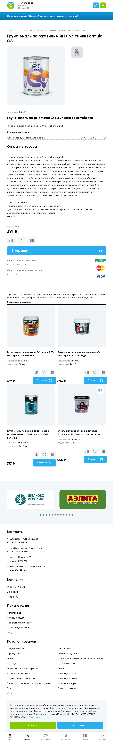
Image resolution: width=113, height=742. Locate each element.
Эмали (79, 30)
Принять (33, 725)
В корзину (56, 250)
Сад (9, 693)
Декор (10, 658)
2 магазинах (18, 443)
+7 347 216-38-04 (87, 138)
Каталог (25, 30)
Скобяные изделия (68, 653)
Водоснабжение (16, 648)
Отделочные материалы (21, 678)
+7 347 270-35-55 (17, 542)
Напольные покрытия (19, 673)
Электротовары (67, 688)
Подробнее (34, 717)
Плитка (11, 688)
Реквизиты (12, 596)
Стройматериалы (68, 663)
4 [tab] (49, 515)
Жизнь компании (16, 586)
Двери (61, 668)
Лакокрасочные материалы (53, 30)
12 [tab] (72, 515)
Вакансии (12, 591)
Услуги (10, 632)
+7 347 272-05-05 (17, 560)
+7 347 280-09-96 (17, 551)
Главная (11, 30)
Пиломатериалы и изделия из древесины (80, 658)
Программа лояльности (20, 622)
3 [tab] (46, 515)
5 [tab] (52, 515)
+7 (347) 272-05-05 (25, 3)
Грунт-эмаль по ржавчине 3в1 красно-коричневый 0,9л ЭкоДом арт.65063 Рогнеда (29, 434)
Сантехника (64, 648)
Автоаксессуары (67, 683)
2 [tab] (43, 515)
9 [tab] (64, 515)
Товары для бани (67, 673)
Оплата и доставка (18, 627)
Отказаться (80, 725)
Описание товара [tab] (22, 146)
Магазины (15, 612)
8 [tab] (61, 515)
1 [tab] (40, 515)
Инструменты (14, 663)
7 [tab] (58, 515)
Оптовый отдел (15, 617)
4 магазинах (18, 360)
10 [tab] (66, 515)
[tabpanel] (30, 500)
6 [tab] (55, 515)
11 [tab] (69, 515)
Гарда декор (14, 653)
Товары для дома (67, 678)
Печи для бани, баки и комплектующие (28, 683)
